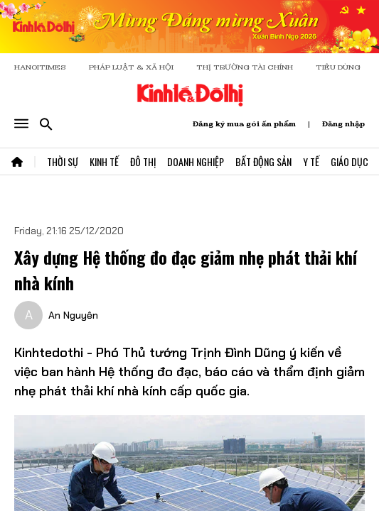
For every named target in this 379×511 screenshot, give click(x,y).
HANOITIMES (40, 67)
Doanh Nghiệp (195, 161)
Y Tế (311, 161)
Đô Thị (143, 161)
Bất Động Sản (263, 161)
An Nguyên (73, 315)
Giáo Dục (349, 161)
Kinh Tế (104, 161)
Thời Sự (62, 161)
